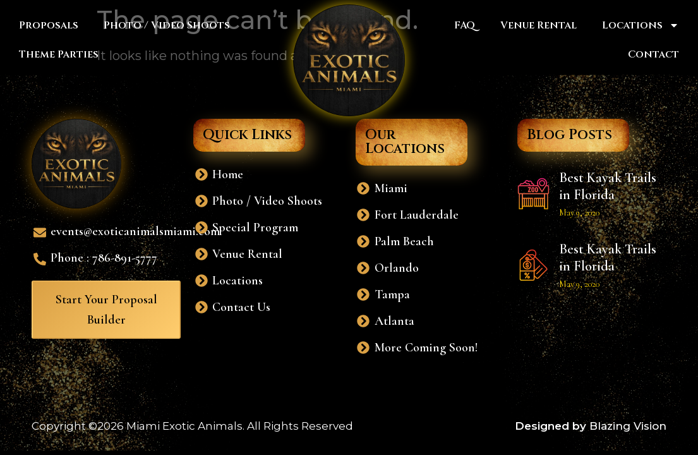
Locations (640, 25)
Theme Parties (59, 54)
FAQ (464, 25)
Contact (653, 54)
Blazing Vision (627, 426)
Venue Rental (538, 25)
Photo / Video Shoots (167, 25)
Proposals (48, 25)
